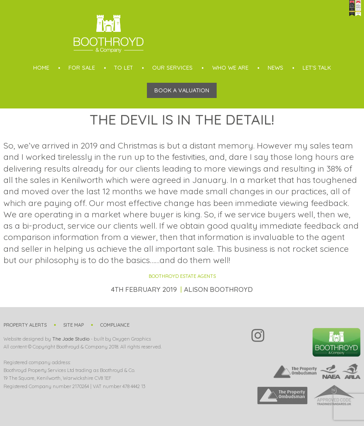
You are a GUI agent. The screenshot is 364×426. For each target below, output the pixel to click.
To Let (123, 67)
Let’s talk (317, 67)
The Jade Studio (70, 339)
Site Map (73, 325)
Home (41, 67)
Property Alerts (25, 325)
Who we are (230, 67)
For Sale (81, 67)
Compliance (114, 325)
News (275, 67)
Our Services (172, 67)
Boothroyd (108, 33)
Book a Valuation (181, 90)
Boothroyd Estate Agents (182, 276)
